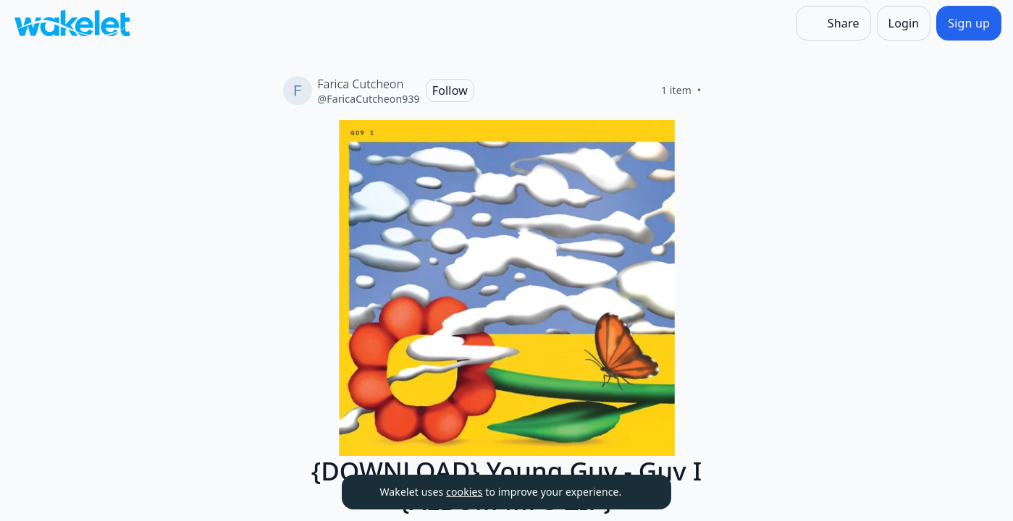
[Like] (719, 90)
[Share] (833, 23)
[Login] (904, 23)
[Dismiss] (642, 492)
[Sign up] (968, 23)
